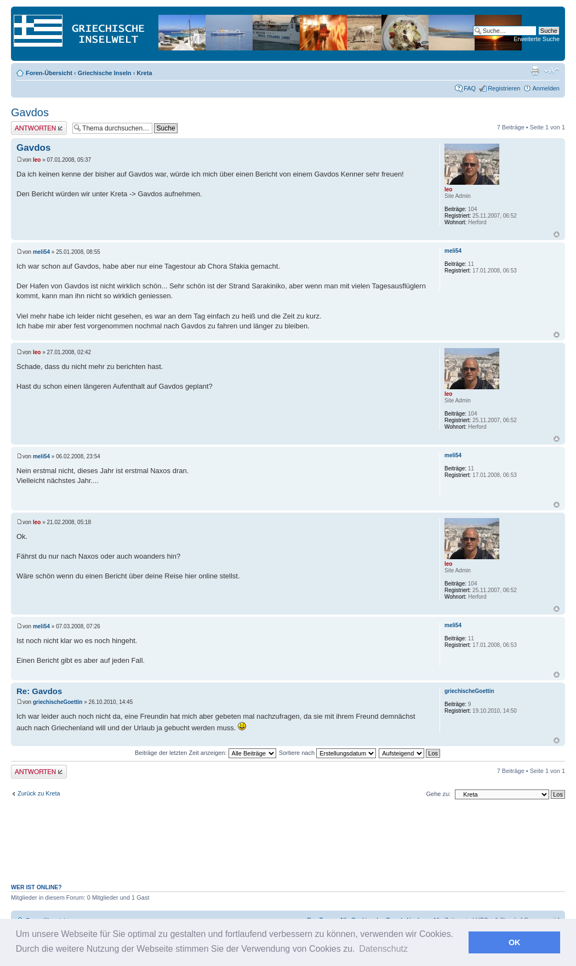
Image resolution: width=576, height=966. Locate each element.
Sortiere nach (327, 752)
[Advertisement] (288, 847)
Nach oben (557, 234)
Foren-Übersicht (49, 73)
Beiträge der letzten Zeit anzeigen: (205, 752)
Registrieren (504, 88)
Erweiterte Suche (537, 39)
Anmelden (546, 88)
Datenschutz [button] (383, 948)
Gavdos (30, 112)
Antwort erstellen (39, 128)
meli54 (41, 252)
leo (37, 160)
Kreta (144, 73)
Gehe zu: (438, 794)
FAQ (470, 88)
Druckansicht (535, 71)
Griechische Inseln (105, 73)
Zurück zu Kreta (39, 793)
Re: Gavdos (39, 691)
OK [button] (515, 942)
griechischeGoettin (58, 702)
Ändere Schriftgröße (552, 71)
